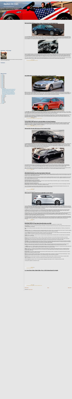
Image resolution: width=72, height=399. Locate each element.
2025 (2, 75)
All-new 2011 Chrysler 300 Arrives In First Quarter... (8, 91)
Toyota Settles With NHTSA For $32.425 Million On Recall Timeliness (40, 121)
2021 (2, 78)
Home (48, 287)
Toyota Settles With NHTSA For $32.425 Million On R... (8, 90)
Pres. (41, 285)
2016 (2, 82)
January (3, 102)
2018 (2, 81)
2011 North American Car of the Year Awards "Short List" (37, 173)
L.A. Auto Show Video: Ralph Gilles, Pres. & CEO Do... (8, 94)
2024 (2, 76)
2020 (2, 79)
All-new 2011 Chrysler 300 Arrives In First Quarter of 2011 (37, 128)
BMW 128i (41, 118)
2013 (2, 85)
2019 (2, 80)
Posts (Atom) (31, 289)
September (3, 96)
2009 (2, 103)
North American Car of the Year (30, 189)
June (3, 98)
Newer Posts (26, 287)
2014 (2, 84)
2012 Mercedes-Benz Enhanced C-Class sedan (32, 60)
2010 (2, 87)
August (3, 97)
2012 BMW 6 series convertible (35, 118)
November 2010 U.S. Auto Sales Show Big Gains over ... (9, 93)
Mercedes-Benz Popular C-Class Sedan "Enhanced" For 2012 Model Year (41, 23)
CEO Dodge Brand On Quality (30, 285)
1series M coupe (30, 118)
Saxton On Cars (11, 4)
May (2, 99)
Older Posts (69, 287)
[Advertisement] (32, 68)
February (3, 101)
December (3, 88)
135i (27, 118)
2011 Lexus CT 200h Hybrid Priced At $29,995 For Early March (39, 192)
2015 (2, 83)
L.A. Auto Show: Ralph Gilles (37, 285)
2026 (2, 74)
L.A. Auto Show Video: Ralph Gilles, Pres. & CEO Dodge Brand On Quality (41, 270)
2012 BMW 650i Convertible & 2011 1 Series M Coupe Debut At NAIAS (40, 75)
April (2, 100)
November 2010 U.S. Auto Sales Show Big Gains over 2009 (38, 223)
